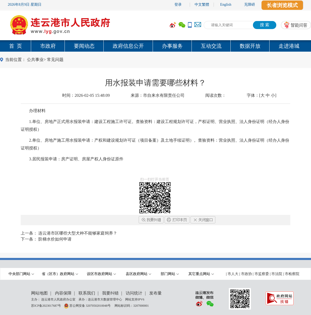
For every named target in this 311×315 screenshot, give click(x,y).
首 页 (15, 46)
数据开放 (250, 46)
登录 (178, 4)
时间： (86, 95)
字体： (262, 95)
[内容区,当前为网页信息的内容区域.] (155, 140)
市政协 (246, 274)
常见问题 (55, 59)
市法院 (276, 274)
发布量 (155, 293)
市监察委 (262, 274)
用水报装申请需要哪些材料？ (155, 82)
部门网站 (170, 274)
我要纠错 (110, 293)
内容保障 (63, 293)
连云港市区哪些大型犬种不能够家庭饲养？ (77, 233)
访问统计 (134, 293)
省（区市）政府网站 (60, 274)
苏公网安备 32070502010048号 (90, 305)
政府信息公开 (128, 46)
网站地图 (39, 293)
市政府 (48, 46)
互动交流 (211, 46)
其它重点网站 (201, 274)
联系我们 (87, 293)
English (225, 4)
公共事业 (35, 59)
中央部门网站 (21, 274)
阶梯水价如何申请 (55, 239)
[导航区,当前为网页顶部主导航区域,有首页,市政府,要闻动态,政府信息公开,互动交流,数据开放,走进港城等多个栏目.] (155, 46)
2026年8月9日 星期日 (24, 4)
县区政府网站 (138, 274)
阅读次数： (215, 95)
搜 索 (264, 25)
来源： (158, 95)
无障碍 (249, 4)
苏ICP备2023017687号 (46, 305)
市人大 (233, 274)
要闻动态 (84, 46)
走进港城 (289, 46)
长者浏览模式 (282, 5)
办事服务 (172, 46)
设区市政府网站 (101, 274)
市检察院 (292, 274)
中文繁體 (202, 4)
